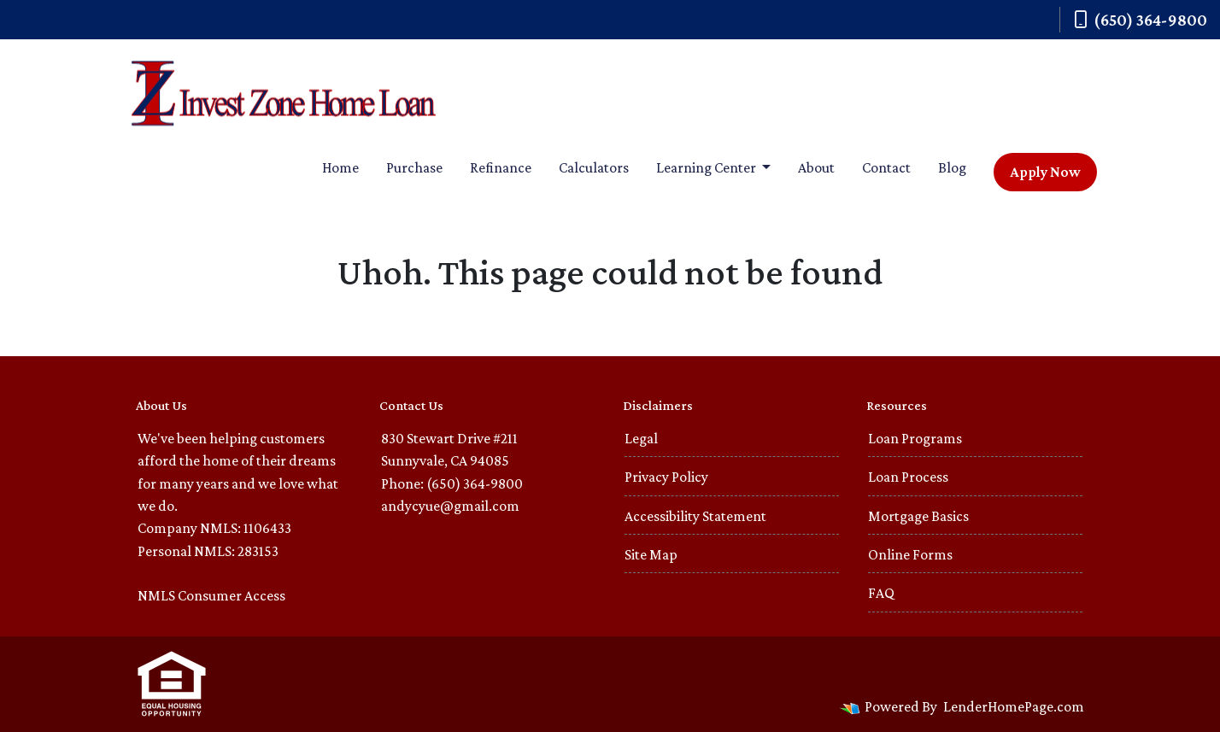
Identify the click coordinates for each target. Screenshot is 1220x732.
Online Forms (910, 554)
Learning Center (707, 167)
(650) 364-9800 (1140, 19)
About (816, 167)
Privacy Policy (666, 476)
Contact (886, 167)
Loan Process (908, 476)
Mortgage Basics (918, 515)
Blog (952, 167)
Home (340, 167)
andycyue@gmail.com (450, 505)
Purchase (414, 167)
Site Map (651, 554)
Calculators (594, 167)
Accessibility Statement (695, 515)
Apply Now (1045, 171)
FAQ (881, 592)
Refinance (500, 167)
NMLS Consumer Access (211, 595)
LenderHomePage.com (1013, 706)
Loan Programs (915, 438)
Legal (641, 438)
